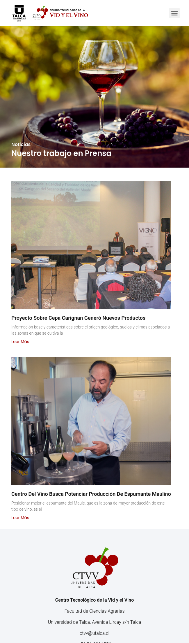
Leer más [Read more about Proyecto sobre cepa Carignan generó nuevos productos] (20, 342)
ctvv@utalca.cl (94, 633)
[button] (174, 13)
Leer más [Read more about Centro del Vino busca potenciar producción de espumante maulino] (20, 518)
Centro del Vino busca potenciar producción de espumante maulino (91, 494)
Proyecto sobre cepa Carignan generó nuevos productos (78, 318)
